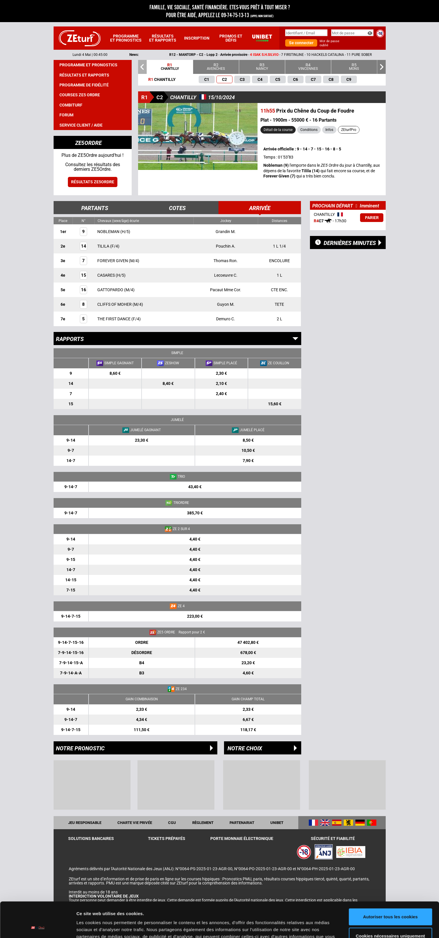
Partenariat (242, 822)
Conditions (309, 130)
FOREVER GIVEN (113, 260)
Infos (329, 130)
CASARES (106, 275)
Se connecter (301, 42)
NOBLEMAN (108, 231)
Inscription (196, 38)
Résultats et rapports (162, 38)
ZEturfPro (348, 130)
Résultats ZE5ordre (92, 182)
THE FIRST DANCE (114, 319)
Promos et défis (230, 38)
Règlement (203, 822)
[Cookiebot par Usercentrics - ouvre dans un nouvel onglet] (37, 926)
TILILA (103, 246)
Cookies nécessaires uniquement (390, 902)
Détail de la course (278, 130)
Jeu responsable (84, 822)
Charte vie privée (134, 822)
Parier (372, 217)
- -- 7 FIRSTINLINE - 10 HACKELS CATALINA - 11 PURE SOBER (284, 55)
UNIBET (276, 822)
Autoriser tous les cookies (390, 883)
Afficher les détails (96, 926)
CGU (172, 822)
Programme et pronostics (126, 38)
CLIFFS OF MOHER (115, 304)
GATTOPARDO (110, 289)
